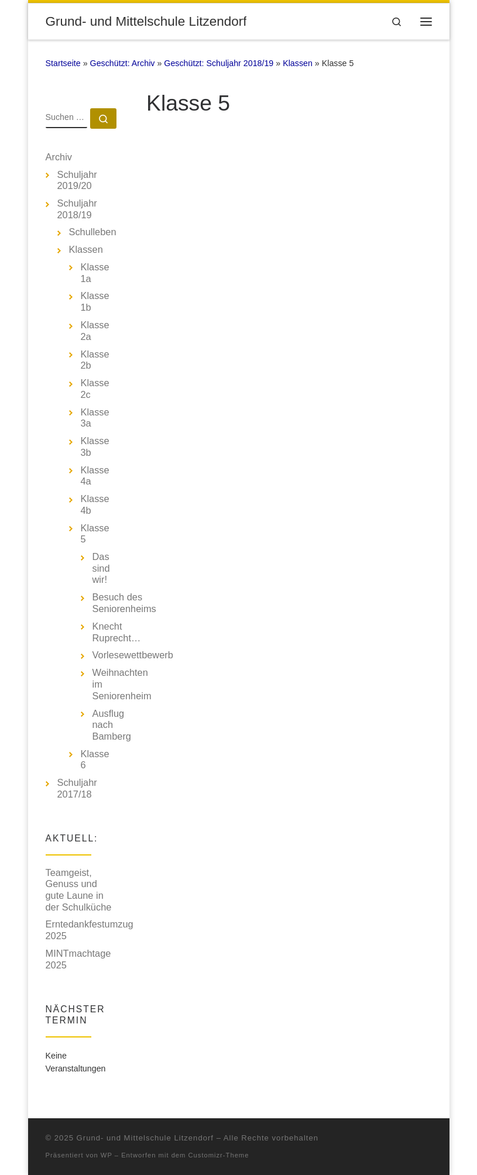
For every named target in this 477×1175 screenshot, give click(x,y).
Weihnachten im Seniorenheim (122, 683)
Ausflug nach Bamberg (111, 724)
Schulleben (92, 231)
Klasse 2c (95, 388)
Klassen (298, 63)
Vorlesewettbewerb (132, 655)
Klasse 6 (95, 759)
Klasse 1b (95, 301)
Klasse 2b (95, 360)
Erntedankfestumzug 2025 (89, 930)
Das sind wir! (101, 568)
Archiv (59, 157)
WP (106, 1155)
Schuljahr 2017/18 (77, 788)
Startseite (63, 63)
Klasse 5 (95, 534)
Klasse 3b (95, 446)
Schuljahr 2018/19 (77, 209)
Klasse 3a (95, 418)
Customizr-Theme (218, 1155)
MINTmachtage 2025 (78, 959)
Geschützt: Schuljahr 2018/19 (218, 63)
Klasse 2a (95, 330)
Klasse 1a (95, 273)
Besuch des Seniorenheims (124, 603)
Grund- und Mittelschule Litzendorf (145, 1137)
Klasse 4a (95, 476)
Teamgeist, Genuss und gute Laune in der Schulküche (79, 889)
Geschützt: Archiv (122, 63)
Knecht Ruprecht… (116, 632)
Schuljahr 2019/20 (77, 180)
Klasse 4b (95, 504)
